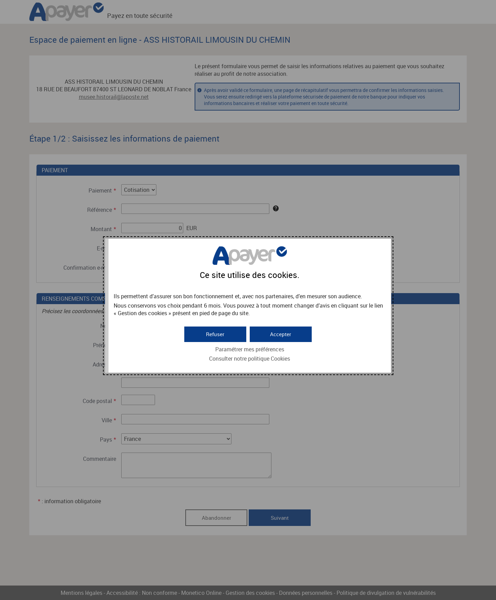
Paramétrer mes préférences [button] (249, 348)
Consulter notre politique (249, 358)
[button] (281, 333)
